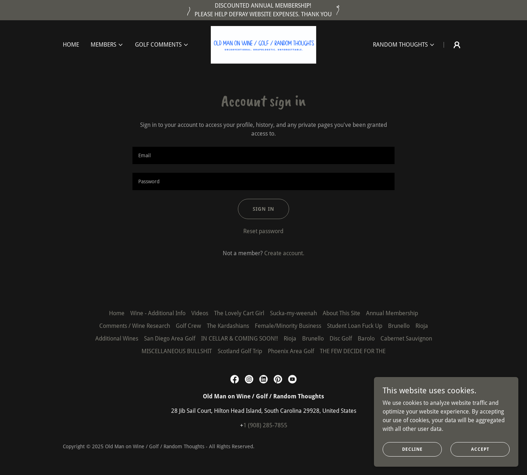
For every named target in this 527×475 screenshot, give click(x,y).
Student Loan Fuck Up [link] (354, 325)
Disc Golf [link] (341, 338)
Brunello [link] (399, 325)
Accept (480, 449)
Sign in (263, 209)
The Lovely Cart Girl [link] (239, 313)
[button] (107, 44)
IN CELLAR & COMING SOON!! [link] (239, 338)
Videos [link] (199, 313)
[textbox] (263, 155)
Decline (412, 449)
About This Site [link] (341, 313)
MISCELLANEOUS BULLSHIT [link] (176, 351)
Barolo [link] (366, 338)
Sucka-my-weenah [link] (293, 313)
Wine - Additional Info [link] (158, 313)
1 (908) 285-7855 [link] (265, 425)
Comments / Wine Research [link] (134, 325)
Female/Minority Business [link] (288, 325)
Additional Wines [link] (116, 338)
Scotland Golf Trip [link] (240, 351)
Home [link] (71, 44)
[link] (263, 44)
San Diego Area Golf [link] (169, 338)
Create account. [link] (284, 253)
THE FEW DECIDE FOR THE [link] (353, 351)
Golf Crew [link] (188, 325)
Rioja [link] (421, 325)
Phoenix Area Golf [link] (291, 351)
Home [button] (117, 313)
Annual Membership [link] (392, 313)
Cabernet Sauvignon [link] (406, 338)
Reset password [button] (263, 231)
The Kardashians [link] (228, 325)
